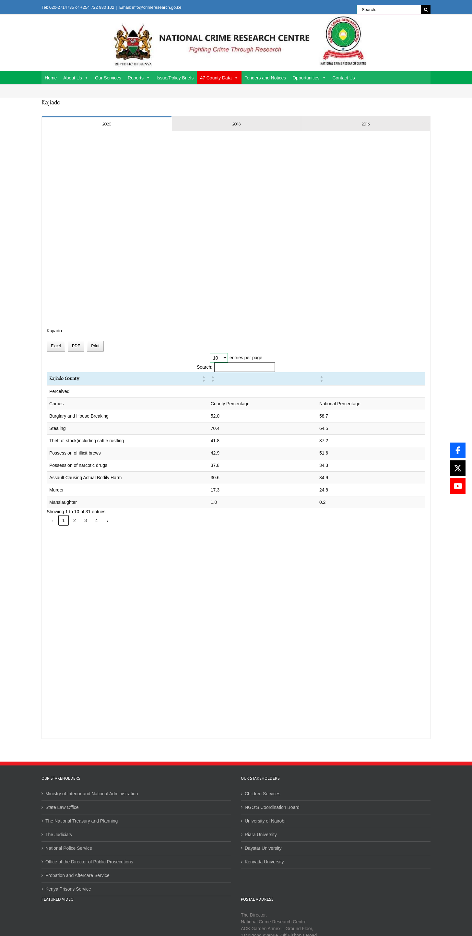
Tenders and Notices (265, 77)
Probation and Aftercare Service (77, 875)
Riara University (261, 834)
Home (51, 77)
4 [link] (96, 520)
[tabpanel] (236, 435)
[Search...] (389, 9)
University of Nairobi (265, 820)
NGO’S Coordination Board (272, 807)
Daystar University (263, 848)
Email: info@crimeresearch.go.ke (150, 7)
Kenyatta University (264, 861)
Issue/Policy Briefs (175, 77)
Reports (139, 77)
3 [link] (85, 520)
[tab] (106, 123)
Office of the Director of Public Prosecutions (89, 861)
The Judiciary (58, 834)
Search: (204, 367)
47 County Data (219, 77)
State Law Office (61, 807)
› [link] (108, 520)
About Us (75, 77)
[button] (296, 379)
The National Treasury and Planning (81, 820)
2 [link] (74, 520)
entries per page (246, 357)
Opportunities (309, 77)
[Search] (426, 9)
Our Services (108, 77)
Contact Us (344, 77)
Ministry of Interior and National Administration (91, 793)
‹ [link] (52, 520)
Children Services (262, 793)
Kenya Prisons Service (68, 889)
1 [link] (63, 520)
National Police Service (68, 848)
